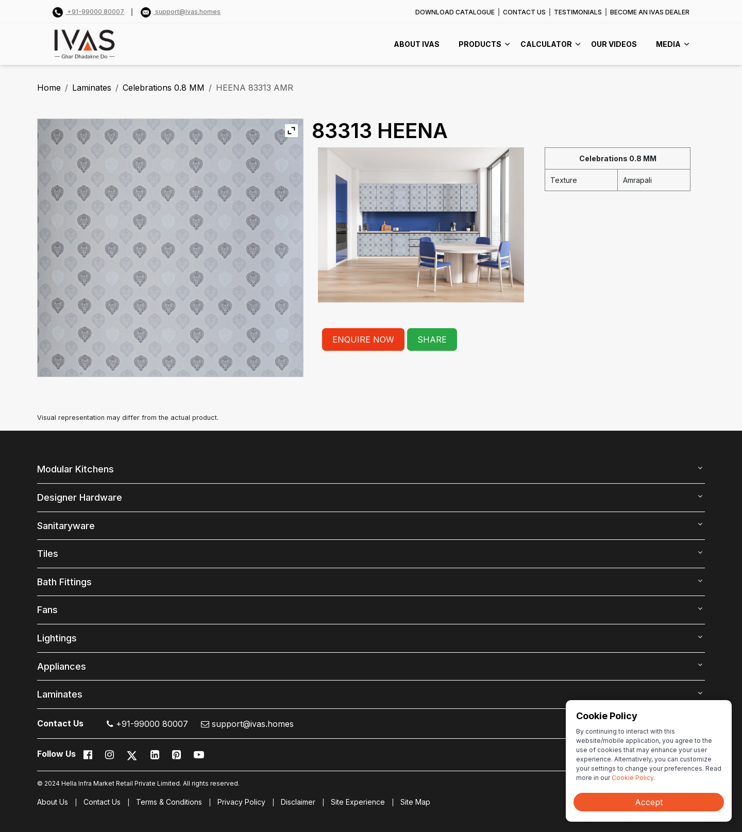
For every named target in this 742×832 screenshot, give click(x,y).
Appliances (61, 666)
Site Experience (358, 801)
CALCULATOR (546, 44)
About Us (52, 801)
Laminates (91, 87)
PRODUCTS (480, 44)
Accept (649, 802)
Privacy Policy (241, 801)
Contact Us (102, 801)
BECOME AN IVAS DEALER (649, 12)
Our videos (614, 44)
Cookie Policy (632, 778)
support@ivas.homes (181, 11)
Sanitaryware (66, 525)
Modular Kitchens (75, 469)
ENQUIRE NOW (363, 339)
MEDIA (668, 44)
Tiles (47, 553)
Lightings (57, 638)
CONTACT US (524, 12)
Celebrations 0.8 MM (164, 87)
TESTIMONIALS (578, 12)
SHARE (432, 339)
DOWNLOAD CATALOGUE (455, 12)
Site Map (415, 801)
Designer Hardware (79, 497)
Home (49, 87)
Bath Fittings (64, 581)
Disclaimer (298, 801)
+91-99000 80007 (88, 11)
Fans (47, 609)
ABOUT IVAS (417, 44)
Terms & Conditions (169, 801)
